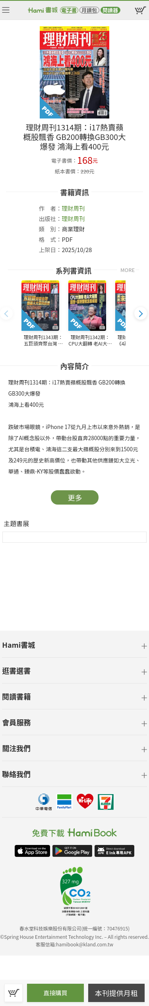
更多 (75, 497)
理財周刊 (73, 208)
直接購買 (55, 993)
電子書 (69, 10)
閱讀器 (110, 10)
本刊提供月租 (116, 993)
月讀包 (89, 10)
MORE (127, 269)
